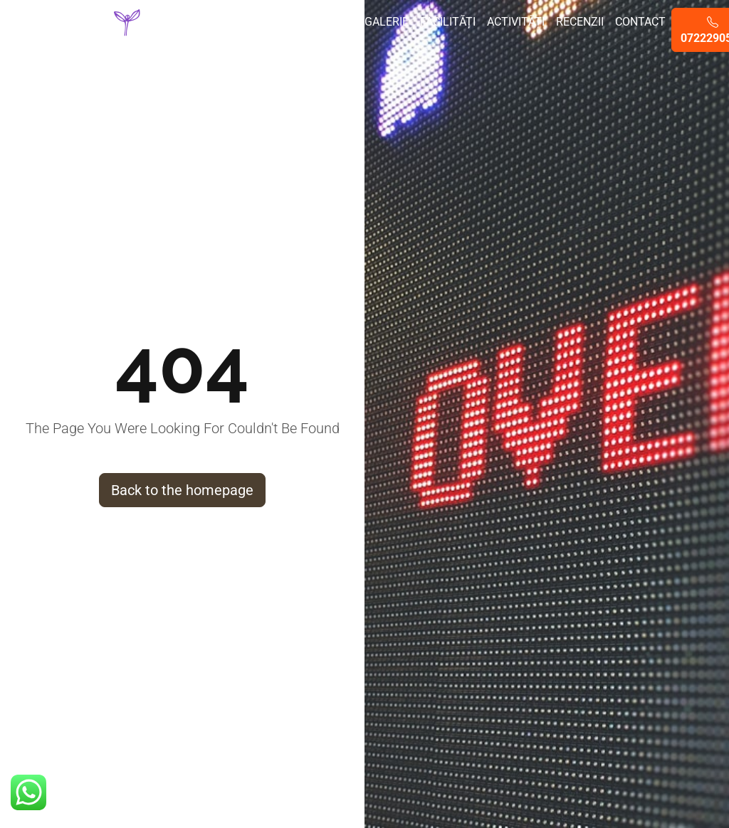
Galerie (386, 21)
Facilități (448, 21)
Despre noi (218, 30)
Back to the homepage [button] (182, 490)
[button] (28, 792)
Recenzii (580, 21)
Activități (516, 21)
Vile (262, 21)
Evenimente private (319, 30)
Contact (640, 21)
